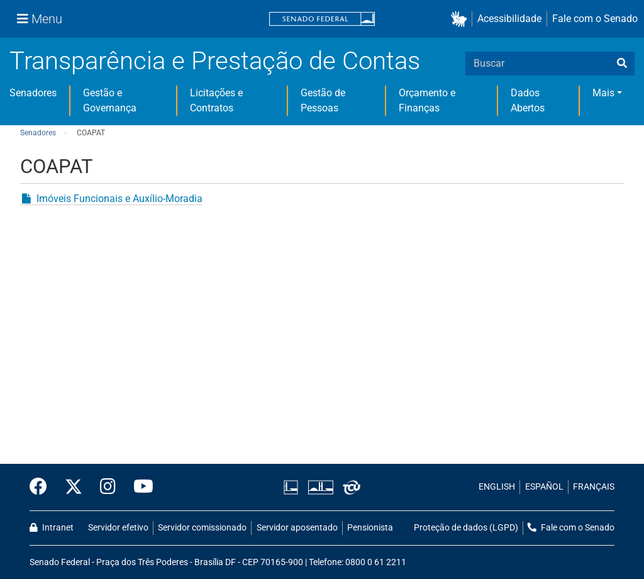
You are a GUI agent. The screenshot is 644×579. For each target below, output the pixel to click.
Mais (603, 93)
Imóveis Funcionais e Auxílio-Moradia (119, 199)
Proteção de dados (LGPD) (466, 527)
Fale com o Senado (595, 19)
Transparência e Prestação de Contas (214, 61)
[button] (461, 19)
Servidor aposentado (297, 527)
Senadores (33, 93)
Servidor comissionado (202, 527)
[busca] (622, 63)
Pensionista (370, 527)
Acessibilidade (509, 19)
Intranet (52, 527)
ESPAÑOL (544, 486)
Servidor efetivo (118, 527)
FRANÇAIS (593, 486)
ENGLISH (497, 486)
